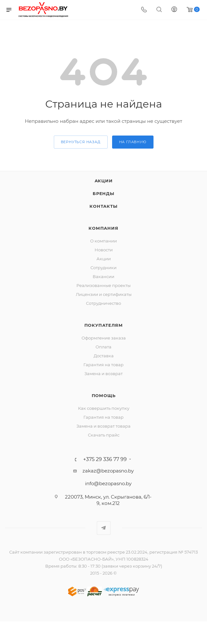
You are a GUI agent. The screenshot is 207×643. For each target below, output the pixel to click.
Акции (104, 180)
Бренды (103, 193)
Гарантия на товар (103, 364)
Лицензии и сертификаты (104, 294)
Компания (103, 228)
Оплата (103, 346)
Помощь (104, 395)
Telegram (104, 528)
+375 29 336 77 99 (105, 459)
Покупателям (103, 325)
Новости (104, 249)
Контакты (103, 206)
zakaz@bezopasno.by (108, 471)
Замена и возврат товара (103, 426)
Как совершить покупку (103, 408)
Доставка (104, 355)
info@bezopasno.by (108, 483)
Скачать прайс (103, 434)
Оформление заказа (104, 337)
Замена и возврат (103, 373)
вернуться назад (81, 142)
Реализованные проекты (103, 285)
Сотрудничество (103, 303)
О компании (103, 240)
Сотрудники (103, 267)
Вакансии (103, 276)
